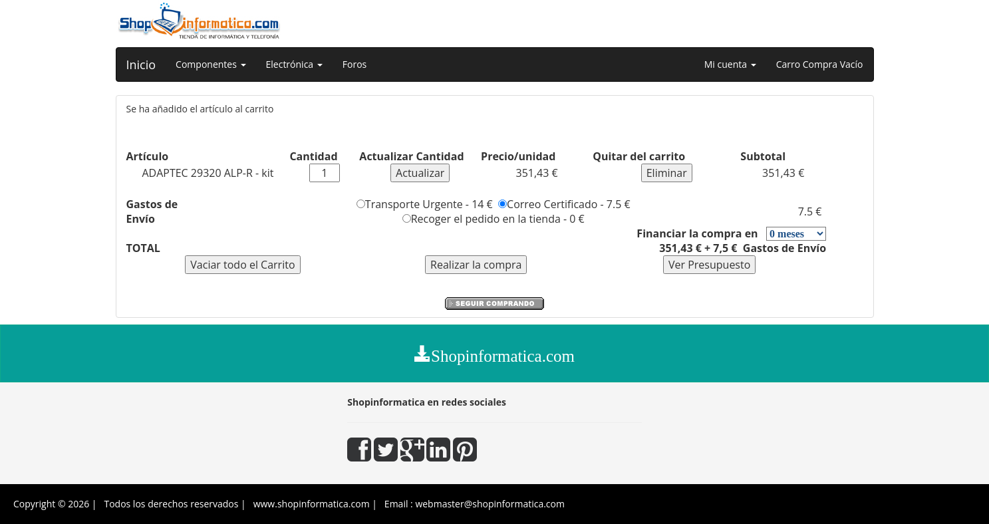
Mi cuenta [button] (730, 64)
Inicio (141, 64)
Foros (354, 64)
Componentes (210, 64)
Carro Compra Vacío (819, 64)
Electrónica (294, 64)
